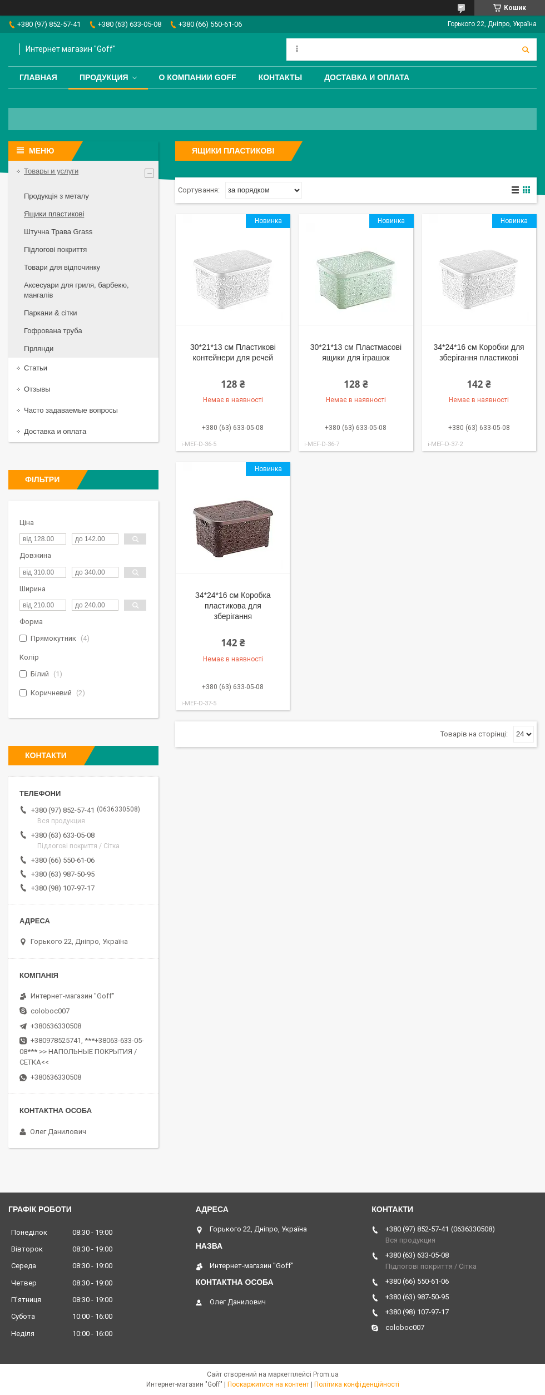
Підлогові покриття (55, 249)
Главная (38, 77)
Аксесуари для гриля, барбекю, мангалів (76, 290)
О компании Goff (197, 77)
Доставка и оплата (366, 77)
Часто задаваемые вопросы (71, 410)
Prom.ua (326, 1374)
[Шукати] (525, 49)
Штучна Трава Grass (58, 231)
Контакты (280, 77)
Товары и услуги (51, 171)
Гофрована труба (53, 331)
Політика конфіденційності (356, 1384)
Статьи (35, 368)
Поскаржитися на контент (268, 1384)
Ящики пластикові (54, 214)
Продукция (104, 77)
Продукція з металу (56, 196)
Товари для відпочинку (62, 267)
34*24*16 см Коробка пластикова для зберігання (233, 606)
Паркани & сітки (50, 313)
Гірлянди (38, 348)
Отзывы (37, 389)
